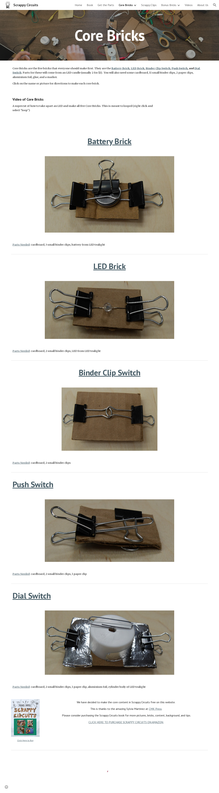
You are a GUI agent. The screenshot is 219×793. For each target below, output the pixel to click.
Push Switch (32, 484)
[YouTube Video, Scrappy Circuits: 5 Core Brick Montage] (185, 111)
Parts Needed (21, 244)
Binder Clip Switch (109, 372)
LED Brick (109, 266)
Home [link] (78, 5)
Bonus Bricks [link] (168, 5)
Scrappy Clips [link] (149, 5)
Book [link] (90, 5)
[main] (109, 35)
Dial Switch (31, 595)
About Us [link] (202, 5)
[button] (214, 5)
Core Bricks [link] (126, 5)
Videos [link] (189, 5)
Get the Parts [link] (106, 5)
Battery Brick (109, 141)
